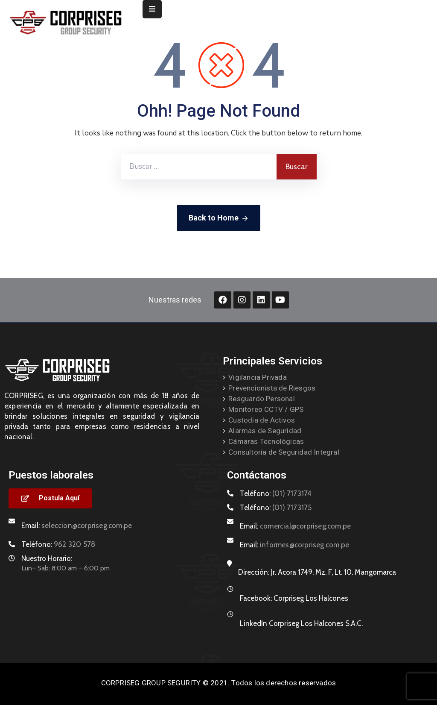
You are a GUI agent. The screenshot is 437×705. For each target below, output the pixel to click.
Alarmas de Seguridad (264, 430)
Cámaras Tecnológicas (266, 441)
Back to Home (219, 218)
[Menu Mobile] (152, 9)
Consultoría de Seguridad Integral (283, 452)
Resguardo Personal (261, 398)
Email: (76, 525)
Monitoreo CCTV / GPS (265, 409)
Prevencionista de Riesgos (271, 388)
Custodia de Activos (261, 420)
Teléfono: (58, 544)
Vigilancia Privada (257, 377)
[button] (50, 498)
